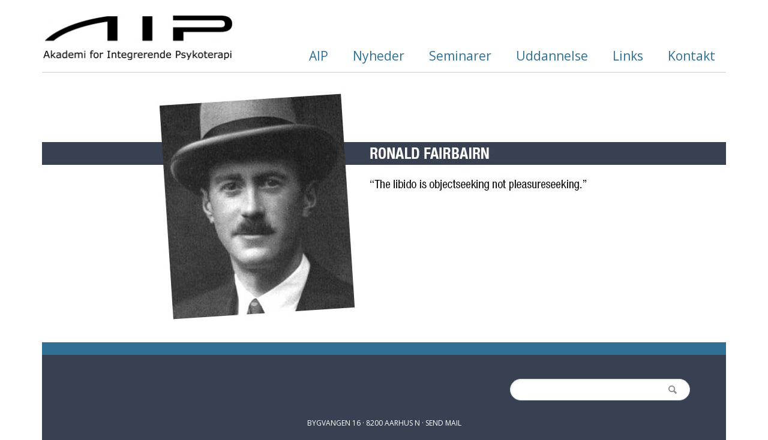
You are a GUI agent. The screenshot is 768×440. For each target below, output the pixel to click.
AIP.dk (138, 37)
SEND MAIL (443, 423)
